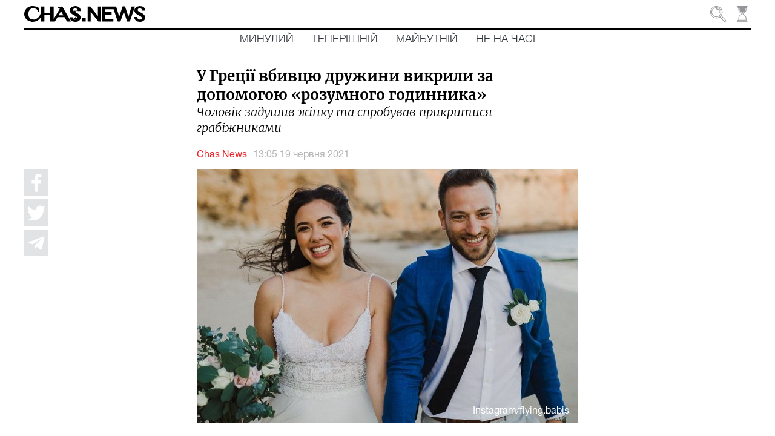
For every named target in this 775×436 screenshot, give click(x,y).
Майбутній (427, 39)
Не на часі (505, 39)
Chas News (222, 155)
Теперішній (345, 39)
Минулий (267, 39)
